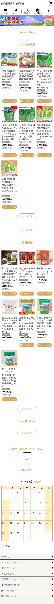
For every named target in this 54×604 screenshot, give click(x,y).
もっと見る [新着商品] (27, 409)
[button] (27, 11)
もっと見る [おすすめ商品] (27, 216)
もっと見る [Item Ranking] (27, 433)
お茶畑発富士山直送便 (12, 3)
